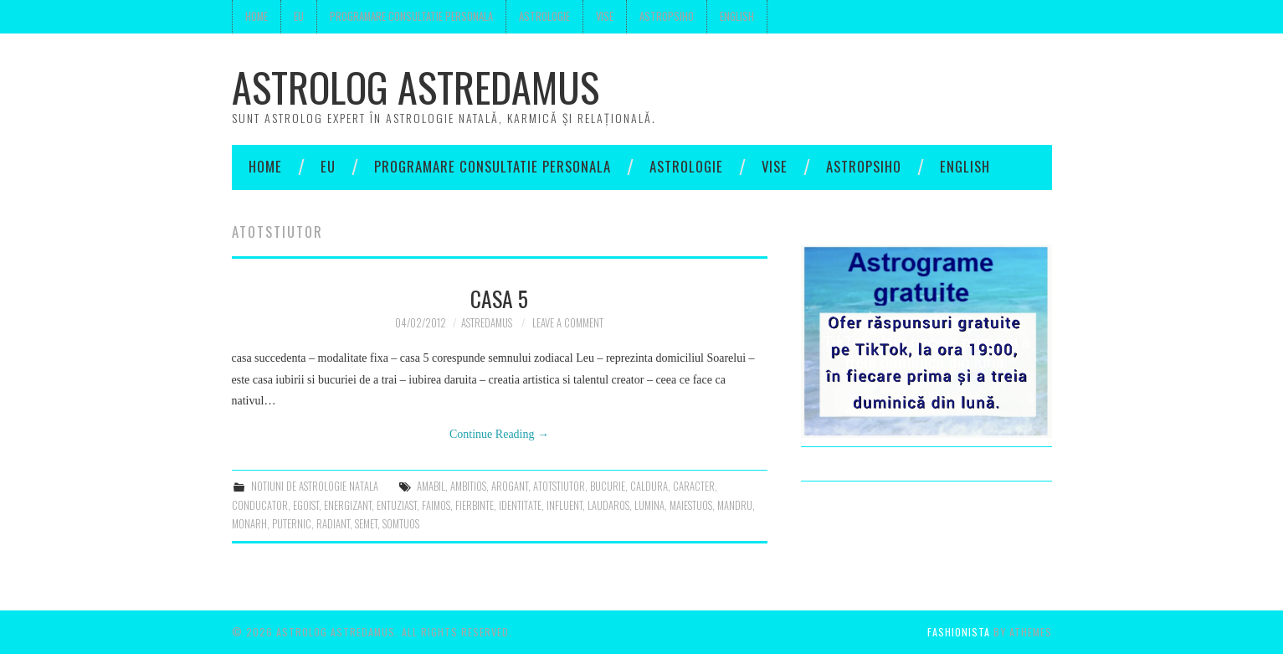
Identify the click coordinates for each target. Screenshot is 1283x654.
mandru (734, 505)
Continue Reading (499, 434)
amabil (431, 486)
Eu (299, 16)
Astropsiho (666, 16)
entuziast (397, 505)
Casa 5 (499, 298)
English (737, 16)
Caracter (694, 486)
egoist (306, 505)
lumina (649, 505)
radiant (333, 524)
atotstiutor (559, 486)
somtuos (400, 524)
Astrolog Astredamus (415, 86)
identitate (520, 505)
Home (256, 16)
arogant (509, 486)
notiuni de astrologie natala (314, 486)
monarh (249, 524)
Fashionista (958, 632)
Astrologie (544, 16)
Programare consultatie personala (411, 16)
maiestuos (691, 505)
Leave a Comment (567, 323)
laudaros (608, 505)
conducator (260, 505)
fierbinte (474, 505)
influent (564, 505)
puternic (291, 524)
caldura (649, 486)
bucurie (607, 486)
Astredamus (486, 323)
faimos (436, 505)
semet (366, 524)
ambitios (468, 486)
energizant (348, 505)
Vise (604, 16)
